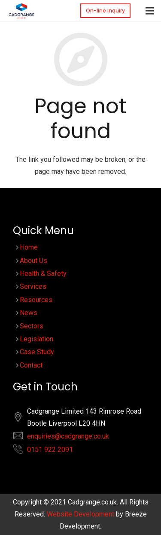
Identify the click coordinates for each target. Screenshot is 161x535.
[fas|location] (22, 419)
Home (29, 247)
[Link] (21, 10)
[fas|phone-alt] (22, 451)
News (28, 313)
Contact (31, 365)
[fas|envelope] (22, 437)
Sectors (31, 326)
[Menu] (150, 11)
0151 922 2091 (50, 449)
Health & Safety (43, 273)
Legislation (36, 339)
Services (33, 286)
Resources (36, 300)
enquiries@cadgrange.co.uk (68, 436)
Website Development (80, 514)
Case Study (37, 352)
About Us (33, 261)
